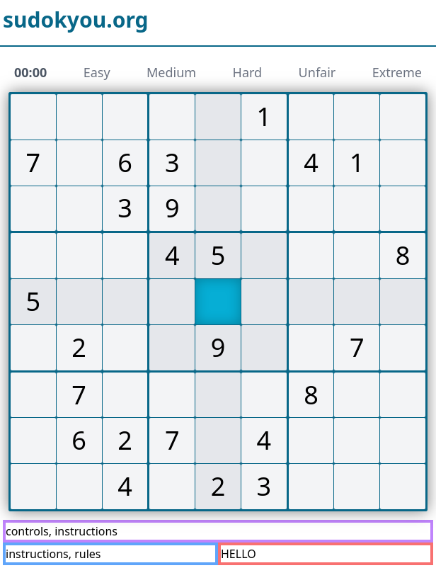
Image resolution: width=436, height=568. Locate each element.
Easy (97, 72)
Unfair (317, 72)
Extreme (397, 72)
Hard (248, 72)
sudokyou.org (76, 20)
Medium (171, 72)
